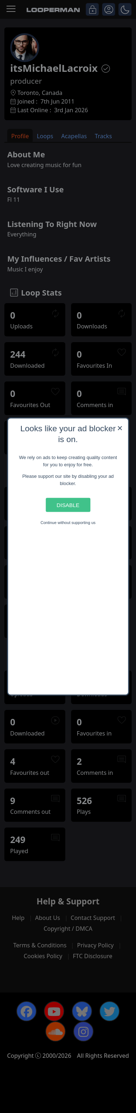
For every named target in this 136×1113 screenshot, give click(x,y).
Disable (68, 505)
